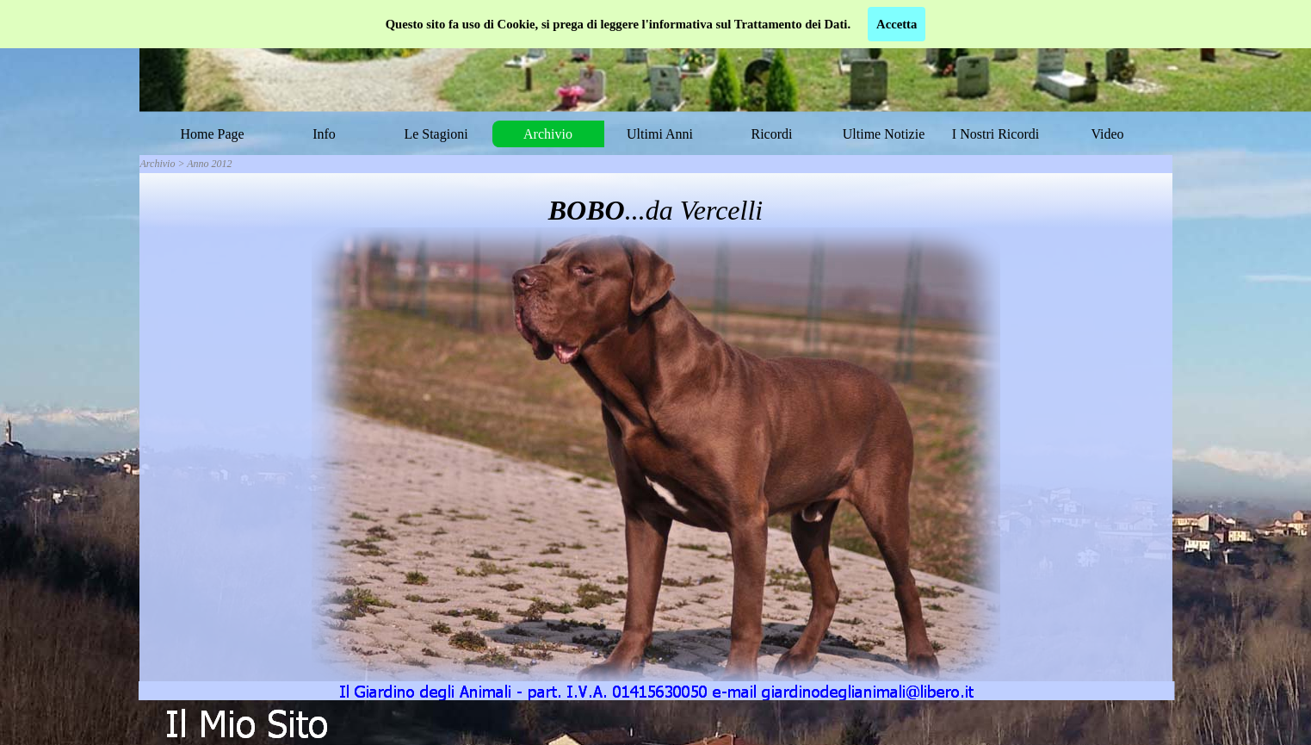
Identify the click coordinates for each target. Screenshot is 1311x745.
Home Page (212, 134)
